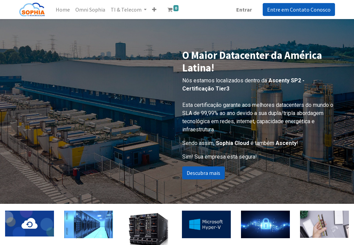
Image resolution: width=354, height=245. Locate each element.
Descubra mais (203, 172)
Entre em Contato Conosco (299, 9)
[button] (154, 9)
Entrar (244, 9)
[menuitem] (63, 9)
